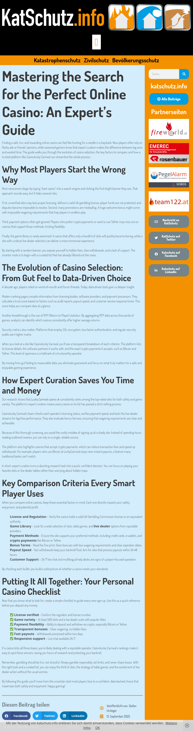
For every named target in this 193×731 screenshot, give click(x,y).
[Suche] (184, 74)
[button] (96, 42)
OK (97, 728)
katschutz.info (169, 86)
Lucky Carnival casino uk (45, 399)
